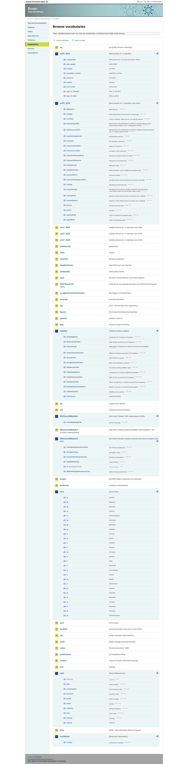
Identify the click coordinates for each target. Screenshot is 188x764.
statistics (70, 708)
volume (69, 723)
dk (67, 525)
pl (67, 588)
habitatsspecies (72, 391)
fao (61, 306)
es (67, 538)
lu (67, 570)
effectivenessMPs (73, 124)
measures (70, 141)
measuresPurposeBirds (75, 155)
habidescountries (73, 367)
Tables (30, 32)
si (67, 606)
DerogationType (72, 452)
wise (62, 730)
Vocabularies (33, 44)
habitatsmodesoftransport (76, 387)
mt (67, 579)
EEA (37, 1)
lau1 (62, 492)
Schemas (31, 40)
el (67, 534)
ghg (61, 325)
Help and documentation (37, 23)
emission (70, 694)
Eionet (37, 18)
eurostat (64, 299)
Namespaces (33, 53)
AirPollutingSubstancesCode (77, 447)
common (64, 259)
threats (69, 205)
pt (67, 593)
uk (67, 615)
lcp (61, 635)
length (69, 698)
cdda (62, 253)
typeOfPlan (71, 220)
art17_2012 (65, 234)
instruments (71, 396)
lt (67, 566)
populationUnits (72, 170)
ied (61, 410)
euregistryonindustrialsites (72, 293)
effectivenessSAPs (73, 130)
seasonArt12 (71, 196)
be (67, 502)
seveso (63, 661)
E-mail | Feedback (35, 757)
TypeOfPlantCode (73, 462)
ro (67, 597)
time (68, 713)
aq (61, 47)
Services (31, 49)
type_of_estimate (73, 91)
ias (61, 404)
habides (63, 331)
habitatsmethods (73, 382)
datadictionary (66, 265)
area (68, 684)
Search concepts (80, 40)
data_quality (71, 64)
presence (70, 78)
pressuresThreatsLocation (76, 180)
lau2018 (63, 629)
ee (67, 529)
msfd (62, 642)
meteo (69, 703)
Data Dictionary (45, 18)
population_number (74, 73)
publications (65, 654)
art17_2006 (65, 227)
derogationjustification (75, 362)
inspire (63, 479)
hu (67, 552)
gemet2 (63, 318)
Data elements (33, 36)
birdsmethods (72, 346)
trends (69, 210)
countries (70, 119)
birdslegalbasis (72, 337)
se (67, 602)
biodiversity (65, 246)
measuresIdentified (74, 146)
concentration (72, 689)
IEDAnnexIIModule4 (69, 439)
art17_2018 (65, 240)
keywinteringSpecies (74, 136)
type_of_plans (72, 96)
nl (67, 584)
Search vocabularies (62, 40)
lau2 (62, 623)
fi (67, 543)
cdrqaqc (70, 114)
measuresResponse (74, 160)
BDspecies (70, 109)
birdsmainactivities (73, 342)
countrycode (71, 60)
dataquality (65, 272)
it (67, 561)
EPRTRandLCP (67, 284)
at (67, 497)
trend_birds (71, 87)
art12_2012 (65, 54)
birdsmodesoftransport (75, 353)
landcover (64, 485)
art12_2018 (65, 103)
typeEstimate (71, 215)
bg (67, 507)
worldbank (65, 736)
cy (67, 511)
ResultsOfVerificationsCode (77, 457)
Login (141, 1)
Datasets (31, 27)
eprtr (62, 278)
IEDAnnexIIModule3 (69, 430)
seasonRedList (72, 200)
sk (67, 611)
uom (62, 673)
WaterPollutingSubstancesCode (78, 471)
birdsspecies (71, 357)
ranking (69, 184)
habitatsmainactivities (75, 377)
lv (67, 575)
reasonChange (72, 189)
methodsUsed (72, 165)
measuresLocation (73, 151)
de (67, 520)
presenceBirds (72, 175)
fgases (63, 312)
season (69, 82)
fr (67, 547)
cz (67, 516)
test (61, 667)
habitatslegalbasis (73, 372)
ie (67, 557)
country (69, 742)
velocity (69, 718)
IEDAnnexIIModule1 (69, 416)
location (69, 69)
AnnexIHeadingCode (74, 422)
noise (62, 648)
